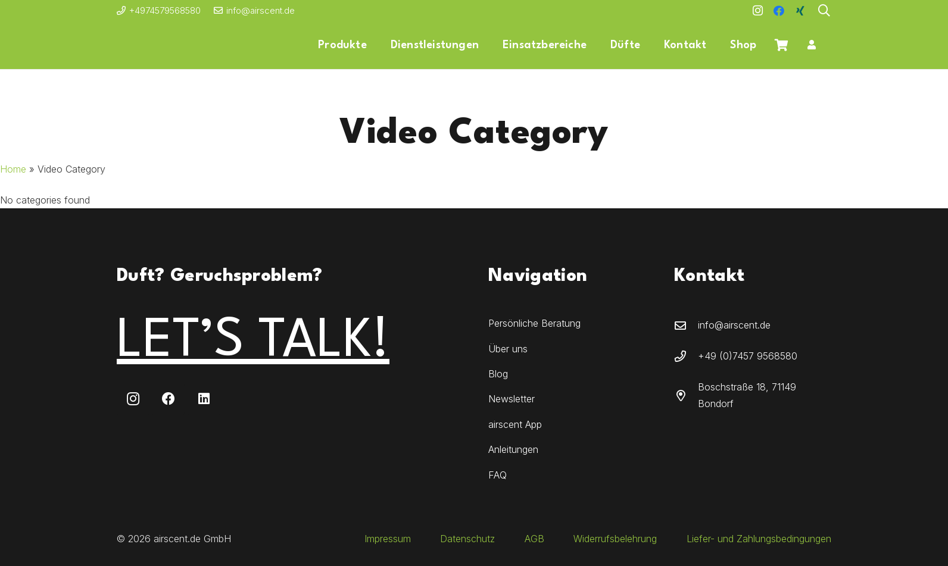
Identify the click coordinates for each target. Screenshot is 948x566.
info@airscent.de (734, 325)
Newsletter (511, 399)
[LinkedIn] (204, 399)
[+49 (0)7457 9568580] (686, 356)
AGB (534, 539)
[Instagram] (757, 10)
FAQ (497, 475)
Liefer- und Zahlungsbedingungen (759, 539)
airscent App (515, 424)
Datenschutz (467, 539)
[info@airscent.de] (686, 325)
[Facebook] (779, 10)
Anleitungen (513, 449)
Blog (498, 374)
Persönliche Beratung (534, 323)
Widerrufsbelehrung (615, 539)
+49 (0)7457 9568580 (747, 356)
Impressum (387, 539)
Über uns (508, 349)
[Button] (811, 45)
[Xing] (800, 10)
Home (13, 169)
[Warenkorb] (781, 45)
